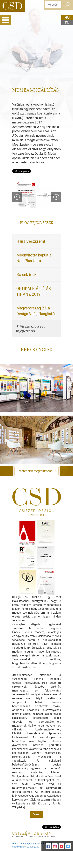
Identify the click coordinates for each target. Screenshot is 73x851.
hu (67, 17)
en (67, 23)
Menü (36, 814)
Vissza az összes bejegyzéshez (30, 329)
